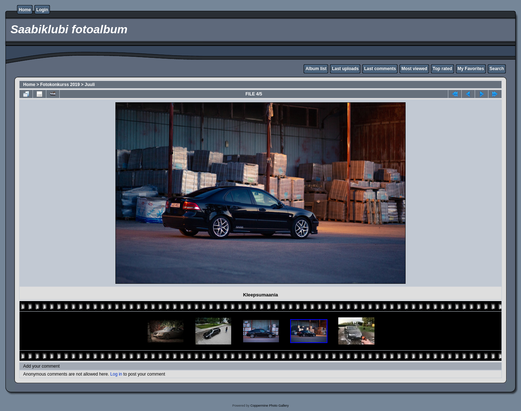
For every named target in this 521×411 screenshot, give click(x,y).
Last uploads (345, 68)
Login (42, 9)
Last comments (380, 68)
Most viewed (414, 68)
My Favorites (471, 68)
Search (497, 68)
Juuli (90, 84)
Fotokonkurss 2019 (60, 84)
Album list (315, 68)
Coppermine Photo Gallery (269, 405)
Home (25, 9)
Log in (116, 374)
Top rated (442, 68)
